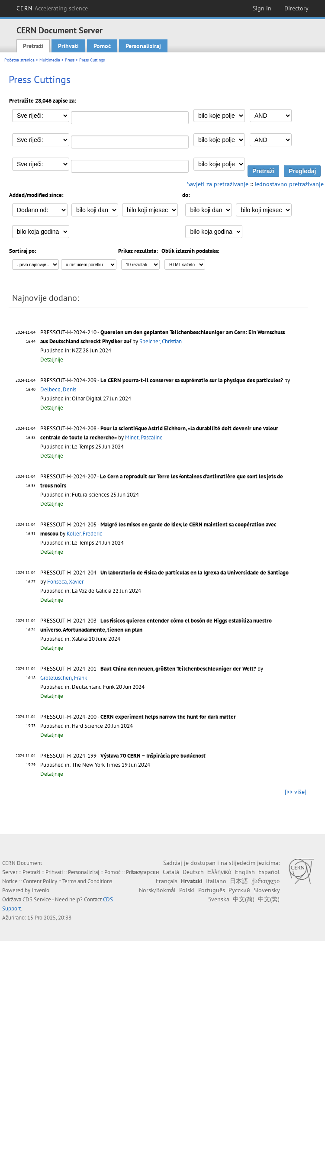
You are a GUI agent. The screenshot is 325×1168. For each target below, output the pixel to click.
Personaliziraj (143, 46)
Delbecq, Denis (58, 389)
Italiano (216, 881)
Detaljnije (51, 359)
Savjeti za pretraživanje (217, 184)
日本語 (239, 881)
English (245, 872)
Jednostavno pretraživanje (289, 184)
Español (269, 872)
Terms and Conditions (87, 881)
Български (145, 872)
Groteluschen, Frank (63, 677)
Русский (239, 890)
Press (69, 60)
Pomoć (102, 46)
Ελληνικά (219, 872)
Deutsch (193, 872)
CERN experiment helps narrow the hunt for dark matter (168, 716)
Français (166, 881)
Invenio (40, 890)
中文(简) (243, 899)
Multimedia (49, 60)
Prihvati (68, 46)
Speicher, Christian (160, 341)
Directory (296, 8)
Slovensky (267, 890)
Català (171, 872)
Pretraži (33, 46)
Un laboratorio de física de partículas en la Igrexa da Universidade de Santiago (194, 572)
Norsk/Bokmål (157, 890)
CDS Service (37, 899)
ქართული (265, 881)
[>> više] (295, 792)
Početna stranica (19, 60)
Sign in (262, 8)
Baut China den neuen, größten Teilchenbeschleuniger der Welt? (178, 668)
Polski (187, 890)
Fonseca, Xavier (65, 581)
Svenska (218, 899)
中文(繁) (269, 899)
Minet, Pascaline (144, 437)
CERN (52, 8)
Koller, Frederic (84, 533)
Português (211, 890)
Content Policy (40, 881)
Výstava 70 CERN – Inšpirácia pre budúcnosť (153, 755)
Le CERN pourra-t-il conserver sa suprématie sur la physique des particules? (191, 380)
